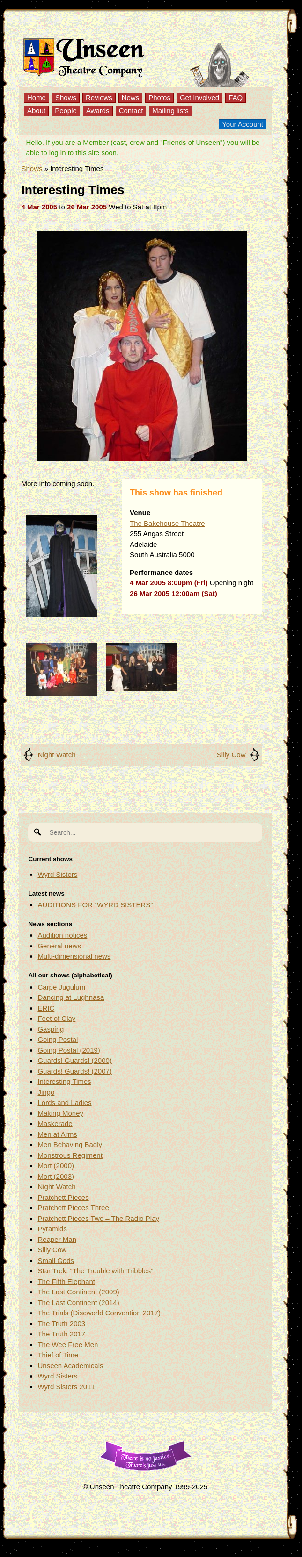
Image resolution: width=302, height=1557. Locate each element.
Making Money (60, 1113)
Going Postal (57, 1039)
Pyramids (52, 1229)
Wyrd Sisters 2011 (66, 1387)
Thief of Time (57, 1355)
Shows (65, 97)
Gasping (50, 1029)
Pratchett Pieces (62, 1197)
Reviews (99, 97)
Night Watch (56, 755)
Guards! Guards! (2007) (74, 1071)
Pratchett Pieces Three (73, 1208)
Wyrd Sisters (57, 874)
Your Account (242, 124)
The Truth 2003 (61, 1323)
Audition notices (62, 935)
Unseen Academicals (70, 1366)
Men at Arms (57, 1134)
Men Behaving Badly (69, 1144)
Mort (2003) (55, 1176)
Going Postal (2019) (68, 1050)
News (131, 97)
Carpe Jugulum (61, 987)
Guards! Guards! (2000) (74, 1060)
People (66, 111)
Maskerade (54, 1123)
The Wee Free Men (67, 1345)
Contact (131, 111)
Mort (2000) (55, 1166)
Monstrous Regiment (69, 1155)
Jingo (45, 1092)
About (36, 111)
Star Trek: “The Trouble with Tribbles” (95, 1271)
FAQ (235, 97)
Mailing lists (170, 111)
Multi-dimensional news (73, 956)
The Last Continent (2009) (78, 1292)
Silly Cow (231, 755)
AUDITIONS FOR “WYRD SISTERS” (95, 905)
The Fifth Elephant (66, 1281)
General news (59, 946)
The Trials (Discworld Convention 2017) (99, 1313)
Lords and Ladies (64, 1102)
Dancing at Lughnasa (70, 997)
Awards (98, 111)
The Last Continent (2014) (78, 1302)
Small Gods (55, 1260)
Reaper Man (56, 1239)
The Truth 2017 (61, 1334)
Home (36, 97)
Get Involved (199, 97)
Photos (159, 97)
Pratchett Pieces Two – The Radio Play (98, 1218)
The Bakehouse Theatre (167, 523)
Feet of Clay (56, 1018)
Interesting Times (64, 1081)
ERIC (45, 1008)
